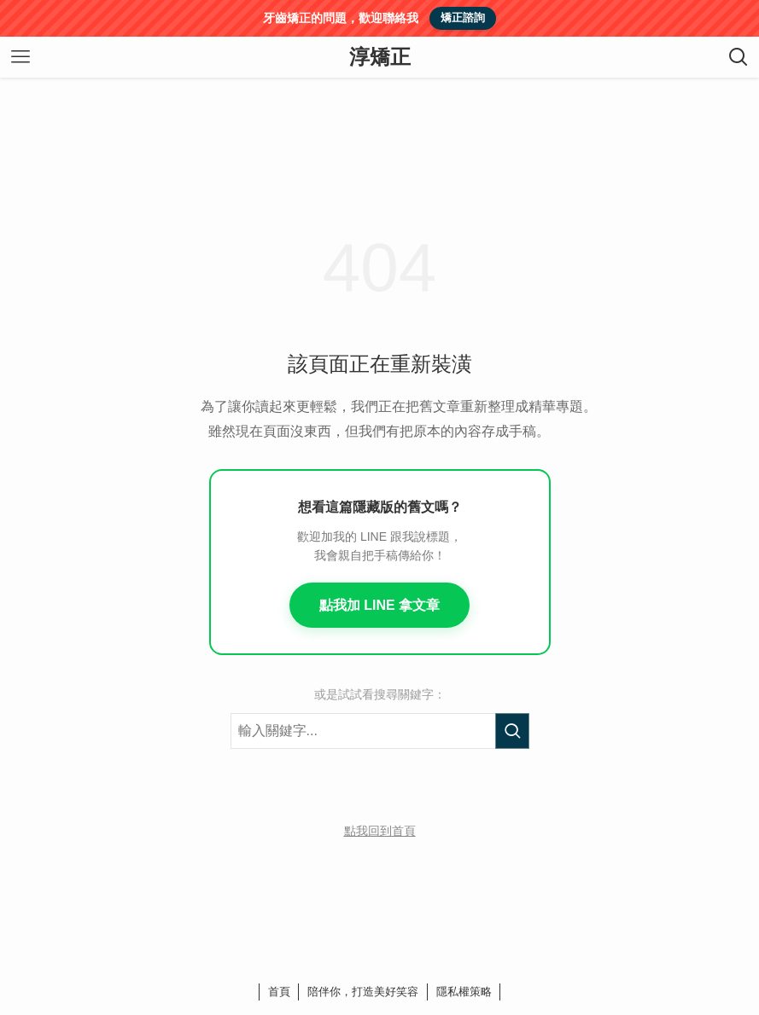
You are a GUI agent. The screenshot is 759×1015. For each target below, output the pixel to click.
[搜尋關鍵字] (380, 731)
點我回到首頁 (380, 831)
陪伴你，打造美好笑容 (362, 991)
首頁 (279, 991)
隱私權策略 (464, 991)
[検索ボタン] (738, 57)
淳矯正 (380, 57)
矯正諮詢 (463, 17)
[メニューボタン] (20, 57)
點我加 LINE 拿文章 (379, 605)
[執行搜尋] (512, 731)
